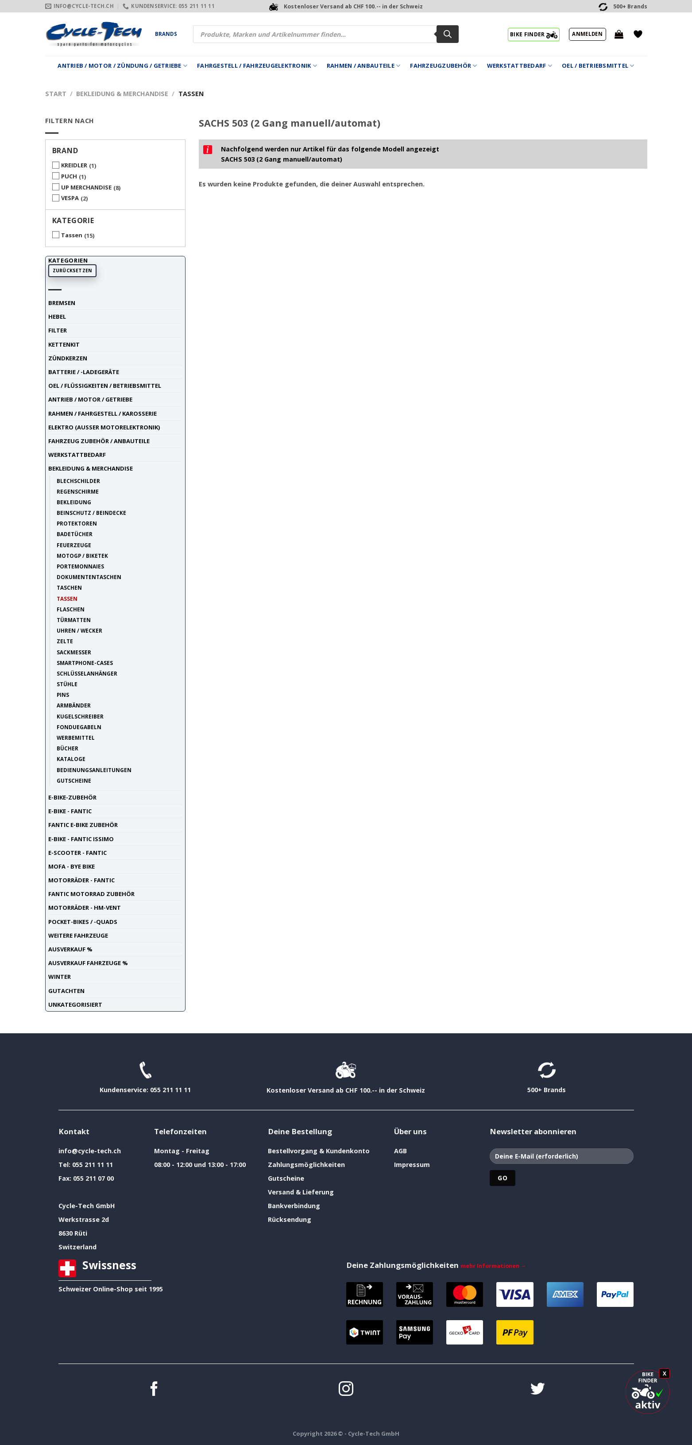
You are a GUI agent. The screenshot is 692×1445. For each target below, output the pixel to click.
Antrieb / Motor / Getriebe (90, 399)
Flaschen (71, 609)
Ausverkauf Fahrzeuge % (88, 963)
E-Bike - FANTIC (70, 811)
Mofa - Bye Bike (71, 866)
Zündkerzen (67, 358)
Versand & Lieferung (301, 1192)
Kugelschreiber (80, 716)
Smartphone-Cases (85, 662)
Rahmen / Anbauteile (363, 66)
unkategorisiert (75, 1004)
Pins (63, 694)
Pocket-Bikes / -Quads (82, 922)
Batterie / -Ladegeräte (83, 372)
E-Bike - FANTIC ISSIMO (81, 839)
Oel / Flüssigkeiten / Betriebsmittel (104, 386)
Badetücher (75, 533)
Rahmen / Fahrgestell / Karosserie (102, 413)
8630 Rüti (72, 1233)
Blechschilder (78, 480)
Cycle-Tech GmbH (86, 1206)
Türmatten (74, 619)
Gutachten (66, 991)
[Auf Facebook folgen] (154, 1390)
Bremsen (61, 303)
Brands (166, 34)
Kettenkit (64, 344)
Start (55, 93)
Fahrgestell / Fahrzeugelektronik (257, 66)
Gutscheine (74, 780)
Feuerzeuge (74, 545)
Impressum (412, 1164)
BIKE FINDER (533, 34)
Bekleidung (74, 502)
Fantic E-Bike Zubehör (83, 825)
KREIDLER (74, 165)
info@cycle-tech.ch (89, 1151)
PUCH (69, 176)
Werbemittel (76, 737)
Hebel (57, 317)
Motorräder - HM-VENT (84, 908)
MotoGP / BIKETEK (82, 555)
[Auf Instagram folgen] (346, 1390)
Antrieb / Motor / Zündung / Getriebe (122, 66)
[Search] (448, 34)
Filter (57, 330)
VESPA (70, 198)
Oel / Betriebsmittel (598, 66)
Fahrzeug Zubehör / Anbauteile (99, 441)
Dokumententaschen (89, 576)
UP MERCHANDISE (86, 187)
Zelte (65, 641)
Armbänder (74, 705)
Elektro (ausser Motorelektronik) (104, 427)
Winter (59, 977)
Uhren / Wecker (79, 630)
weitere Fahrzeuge (78, 935)
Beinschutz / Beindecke (91, 512)
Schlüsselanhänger (87, 673)
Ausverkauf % (70, 949)
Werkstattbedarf (519, 66)
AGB (400, 1151)
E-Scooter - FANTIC (77, 853)
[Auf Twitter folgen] (537, 1390)
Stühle (67, 684)
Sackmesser (74, 652)
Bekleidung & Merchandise (122, 93)
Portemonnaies (80, 566)
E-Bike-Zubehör (72, 797)
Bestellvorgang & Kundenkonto (319, 1151)
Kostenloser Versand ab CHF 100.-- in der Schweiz (346, 1090)
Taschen (69, 587)
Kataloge (71, 758)
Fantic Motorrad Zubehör (91, 894)
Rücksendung (289, 1219)
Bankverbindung (294, 1206)
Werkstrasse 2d (83, 1219)
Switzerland (77, 1247)
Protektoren (77, 523)
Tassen (71, 235)
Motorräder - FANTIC (81, 880)
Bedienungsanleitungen (94, 769)
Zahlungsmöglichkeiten (306, 1164)
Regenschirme (78, 491)
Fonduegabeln (79, 726)
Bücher (67, 748)
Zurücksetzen (73, 270)
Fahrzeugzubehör (443, 66)
